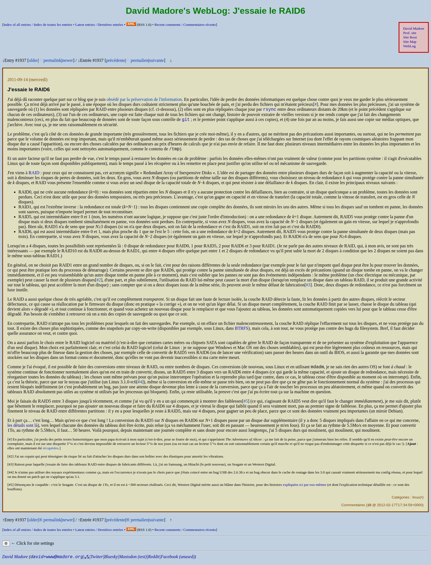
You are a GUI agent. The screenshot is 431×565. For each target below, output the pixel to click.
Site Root (410, 37)
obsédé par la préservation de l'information (144, 99)
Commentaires (353, 508)
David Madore (413, 28)
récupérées (51, 451)
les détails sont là (22, 428)
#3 (308, 287)
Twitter (96, 560)
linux (416, 500)
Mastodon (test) (133, 560)
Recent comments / (185, 25)
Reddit (153, 560)
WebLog (409, 46)
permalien (139, 60)
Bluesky (111, 560)
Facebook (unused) (177, 560)
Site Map (409, 42)
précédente (115, 60)
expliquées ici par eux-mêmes (304, 488)
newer (67, 60)
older (33, 60)
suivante (156, 60)
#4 (140, 385)
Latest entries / (99, 25)
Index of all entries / (37, 25)
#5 (246, 404)
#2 (98, 282)
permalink (52, 60)
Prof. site (409, 33)
